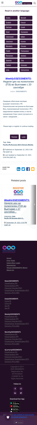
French (23, 22)
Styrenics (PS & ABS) (12, 293)
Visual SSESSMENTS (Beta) (17, 268)
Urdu (7, 70)
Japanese (9, 41)
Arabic (8, 18)
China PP (8, 303)
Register (14, 137)
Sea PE (7, 306)
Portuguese (25, 51)
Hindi (7, 32)
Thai (22, 60)
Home (9, 258)
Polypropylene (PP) (11, 286)
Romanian (9, 56)
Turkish (8, 65)
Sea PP (7, 308)
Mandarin (9, 46)
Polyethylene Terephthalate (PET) (17, 290)
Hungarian (24, 32)
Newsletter (11, 265)
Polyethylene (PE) (11, 283)
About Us (10, 270)
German (9, 27)
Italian (23, 37)
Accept (19, 422)
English (8, 22)
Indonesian (10, 37)
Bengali (23, 18)
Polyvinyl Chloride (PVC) (13, 288)
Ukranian (24, 65)
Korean (23, 41)
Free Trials (11, 261)
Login (24, 137)
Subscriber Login (13, 263)
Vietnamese (25, 70)
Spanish (9, 60)
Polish (8, 51)
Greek (23, 27)
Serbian (23, 56)
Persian (23, 46)
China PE (8, 301)
